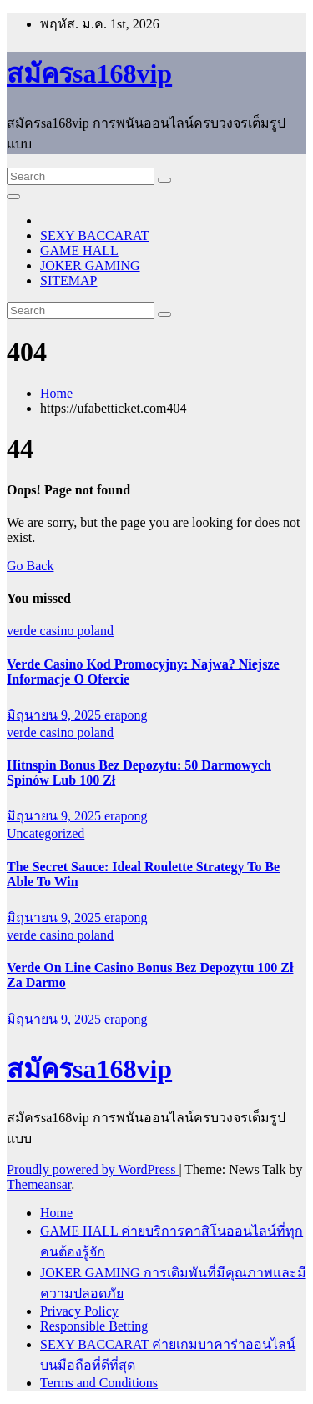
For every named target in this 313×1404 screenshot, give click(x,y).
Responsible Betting (94, 1326)
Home (56, 393)
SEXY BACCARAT (94, 235)
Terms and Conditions (99, 1383)
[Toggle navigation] (13, 196)
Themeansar (39, 1184)
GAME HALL (79, 250)
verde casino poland (60, 631)
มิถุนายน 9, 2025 (55, 715)
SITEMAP (68, 280)
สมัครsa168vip (89, 73)
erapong (126, 715)
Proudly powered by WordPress (93, 1169)
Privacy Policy (79, 1311)
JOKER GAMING (90, 265)
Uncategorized (45, 833)
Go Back (30, 566)
